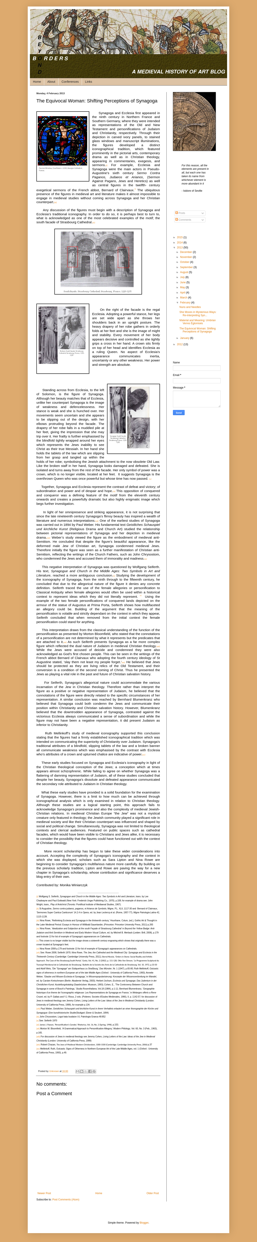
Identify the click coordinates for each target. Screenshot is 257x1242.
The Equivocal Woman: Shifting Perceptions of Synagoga (197, 330)
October (185, 262)
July (182, 277)
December (186, 252)
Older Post (152, 1193)
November (186, 257)
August (184, 272)
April (183, 292)
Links (88, 81)
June (183, 282)
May (183, 287)
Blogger (144, 1222)
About (51, 81)
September (187, 267)
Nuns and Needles (190, 307)
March (184, 297)
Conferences (70, 81)
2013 (180, 247)
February (185, 302)
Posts (180, 213)
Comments (183, 219)
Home (37, 81)
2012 (180, 344)
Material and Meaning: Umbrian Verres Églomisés (197, 322)
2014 (180, 242)
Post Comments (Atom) (65, 1199)
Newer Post (44, 1193)
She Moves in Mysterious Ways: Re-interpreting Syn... (197, 314)
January (185, 338)
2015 (180, 237)
